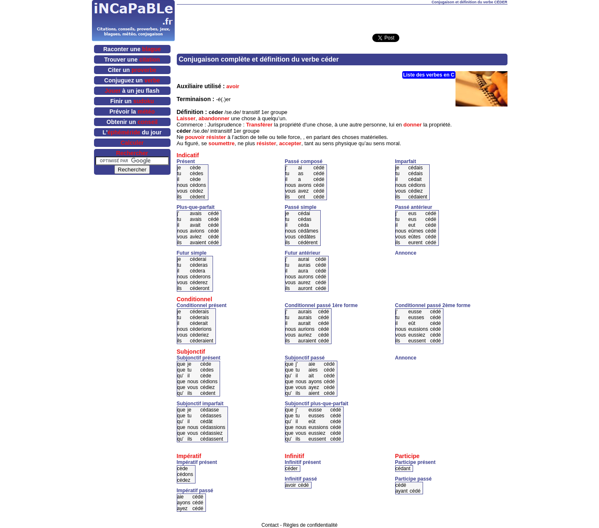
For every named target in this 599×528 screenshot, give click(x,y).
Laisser (186, 118)
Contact (270, 525)
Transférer (259, 124)
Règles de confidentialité (310, 525)
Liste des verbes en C (428, 75)
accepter (290, 143)
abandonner (213, 118)
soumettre (221, 143)
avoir (232, 86)
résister (216, 137)
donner (412, 124)
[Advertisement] (342, 17)
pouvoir (195, 137)
